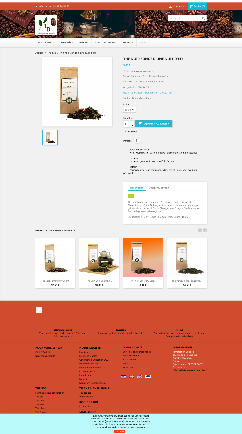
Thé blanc (40, 408)
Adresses (128, 367)
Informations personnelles (137, 351)
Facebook (39, 310)
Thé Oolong (41, 412)
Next (205, 230)
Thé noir (39, 400)
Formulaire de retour (90, 367)
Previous (200, 230)
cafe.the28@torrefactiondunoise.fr (190, 370)
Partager (137, 140)
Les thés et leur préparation (49, 392)
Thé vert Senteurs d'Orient (55, 280)
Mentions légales (88, 355)
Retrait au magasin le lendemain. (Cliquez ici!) (147, 92)
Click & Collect (42, 352)
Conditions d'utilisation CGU (93, 359)
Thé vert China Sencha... (99, 280)
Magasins (84, 379)
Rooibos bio (85, 406)
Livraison (84, 352)
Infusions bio (86, 396)
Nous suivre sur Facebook (92, 382)
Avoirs (126, 363)
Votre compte (132, 347)
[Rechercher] (187, 18)
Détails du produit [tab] (159, 187)
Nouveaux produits (45, 355)
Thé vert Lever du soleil (143, 280)
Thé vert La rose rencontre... (187, 280)
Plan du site (85, 375)
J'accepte (119, 431)
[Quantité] (127, 123)
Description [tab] (137, 187)
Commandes (129, 359)
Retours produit (131, 355)
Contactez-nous (87, 371)
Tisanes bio (85, 392)
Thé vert (39, 404)
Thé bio (39, 396)
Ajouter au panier (153, 124)
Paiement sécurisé (88, 363)
